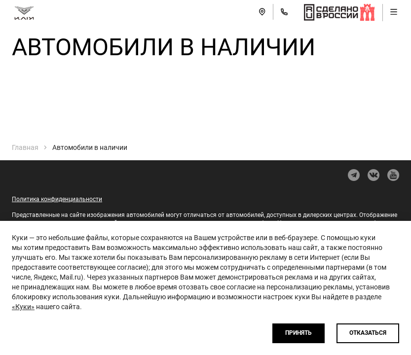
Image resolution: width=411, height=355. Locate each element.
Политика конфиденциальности (57, 199)
